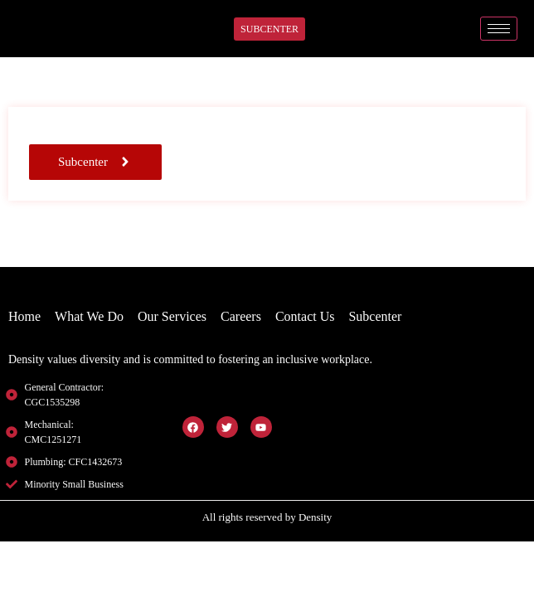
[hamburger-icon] (498, 29)
